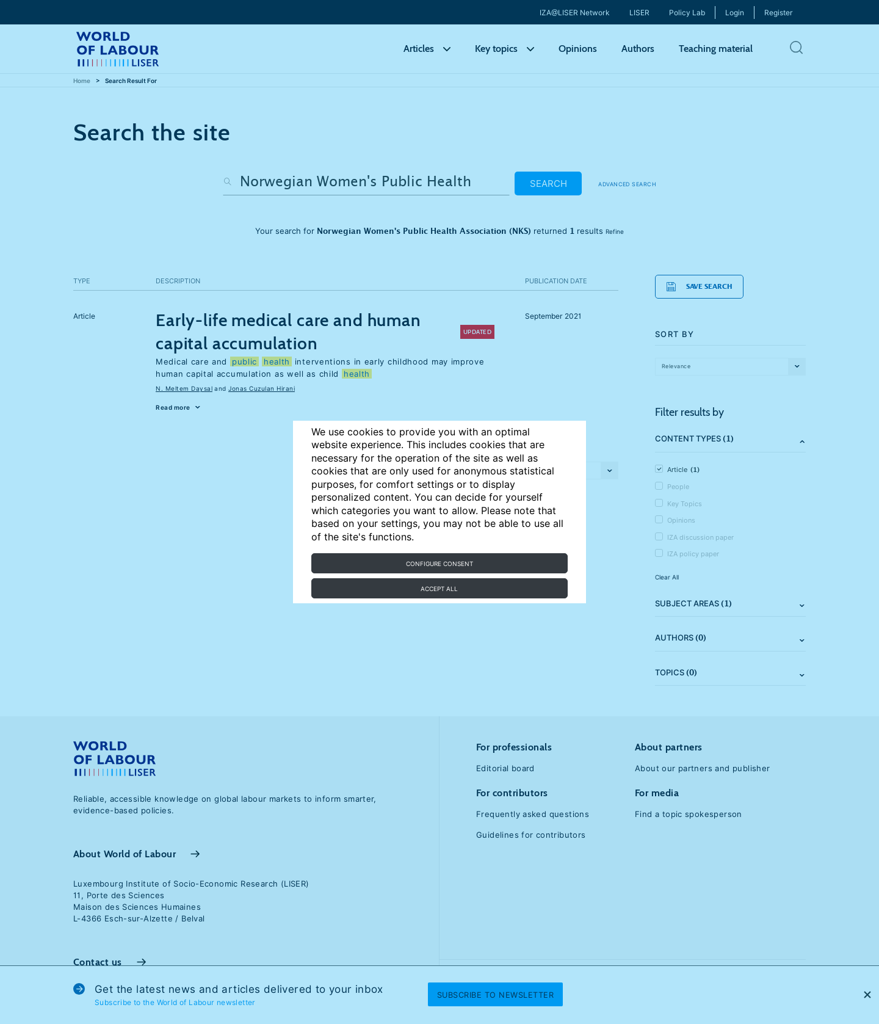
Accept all (439, 588)
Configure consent (439, 563)
